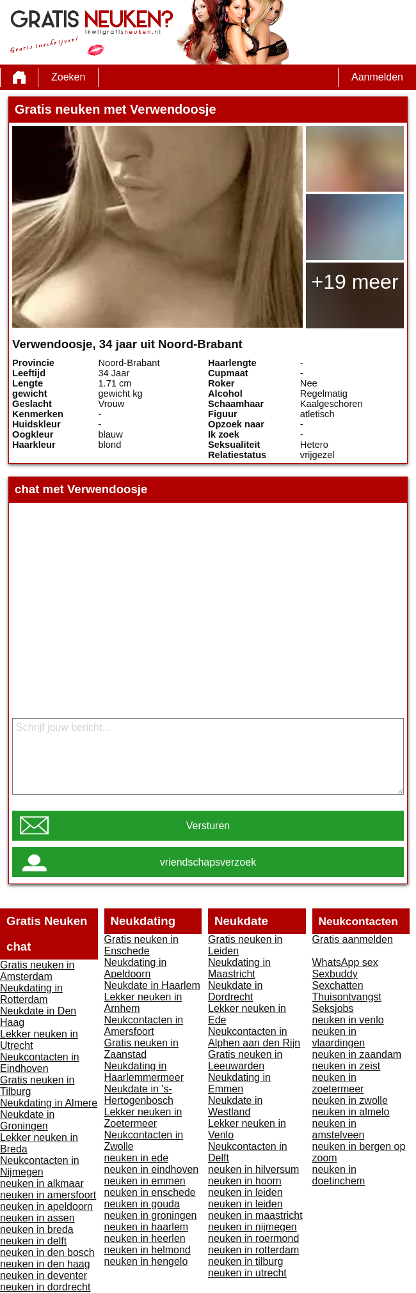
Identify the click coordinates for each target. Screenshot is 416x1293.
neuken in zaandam (357, 1054)
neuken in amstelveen (338, 1129)
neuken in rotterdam (253, 1249)
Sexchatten (338, 985)
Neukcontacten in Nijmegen (39, 1166)
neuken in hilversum (253, 1169)
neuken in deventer (43, 1275)
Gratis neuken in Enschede (141, 945)
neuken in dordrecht (45, 1287)
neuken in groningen (150, 1215)
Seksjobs (333, 1008)
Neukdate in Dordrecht (235, 991)
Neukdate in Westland (235, 1106)
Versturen (208, 825)
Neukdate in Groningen (27, 1120)
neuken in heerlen (145, 1238)
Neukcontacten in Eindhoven (39, 1063)
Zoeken (68, 77)
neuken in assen (37, 1218)
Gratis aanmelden (352, 939)
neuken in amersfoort (48, 1195)
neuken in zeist (346, 1065)
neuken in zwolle (350, 1100)
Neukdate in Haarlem (152, 985)
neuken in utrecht (247, 1272)
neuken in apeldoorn (46, 1206)
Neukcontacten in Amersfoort (144, 1025)
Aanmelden (377, 77)
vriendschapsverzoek (208, 862)
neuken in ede (136, 1157)
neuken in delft (33, 1241)
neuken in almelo (351, 1111)
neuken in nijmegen (252, 1226)
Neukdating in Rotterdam (31, 994)
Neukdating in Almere (48, 1103)
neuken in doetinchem (338, 1175)
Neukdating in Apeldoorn (135, 968)
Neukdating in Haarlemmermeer (144, 1071)
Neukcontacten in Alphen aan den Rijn (254, 1037)
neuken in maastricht (255, 1215)
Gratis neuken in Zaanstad (141, 1048)
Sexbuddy (335, 973)
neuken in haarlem (146, 1226)
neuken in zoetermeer (338, 1083)
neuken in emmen (145, 1180)
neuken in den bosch (47, 1252)
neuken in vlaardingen (338, 1037)
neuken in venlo (348, 1019)
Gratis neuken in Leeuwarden (245, 1060)
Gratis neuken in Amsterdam (37, 971)
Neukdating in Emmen (239, 1083)
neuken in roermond (253, 1238)
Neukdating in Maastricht (239, 968)
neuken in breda (37, 1229)
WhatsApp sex (345, 962)
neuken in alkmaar (42, 1183)
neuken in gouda (142, 1203)
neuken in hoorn (245, 1180)
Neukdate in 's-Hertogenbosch (139, 1094)
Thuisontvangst (347, 996)
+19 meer (354, 281)
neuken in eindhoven (151, 1169)
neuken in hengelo (146, 1261)
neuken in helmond (147, 1249)
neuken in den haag (45, 1264)
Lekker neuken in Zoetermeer (143, 1117)
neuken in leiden (245, 1192)
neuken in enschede (150, 1192)
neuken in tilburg (245, 1261)
